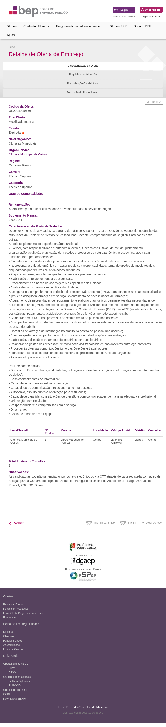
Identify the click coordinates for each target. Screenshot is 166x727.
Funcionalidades (12, 640)
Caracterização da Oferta (83, 65)
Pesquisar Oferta (13, 604)
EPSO (12, 672)
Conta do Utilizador (36, 26)
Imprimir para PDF (104, 522)
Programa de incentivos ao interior (79, 26)
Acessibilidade (11, 645)
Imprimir (132, 522)
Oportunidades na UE (15, 663)
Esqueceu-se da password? (124, 16)
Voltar (16, 523)
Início (12, 47)
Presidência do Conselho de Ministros (82, 707)
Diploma (8, 631)
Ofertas (12, 26)
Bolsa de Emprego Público (21, 624)
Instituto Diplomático (20, 681)
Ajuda (11, 35)
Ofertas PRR (118, 26)
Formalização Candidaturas (83, 83)
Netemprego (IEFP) (14, 698)
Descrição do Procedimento (83, 92)
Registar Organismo (151, 16)
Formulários (10, 617)
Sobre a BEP (142, 26)
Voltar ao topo (152, 522)
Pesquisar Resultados (15, 608)
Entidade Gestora (13, 649)
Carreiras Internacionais (17, 676)
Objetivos (8, 636)
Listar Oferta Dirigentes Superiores (23, 613)
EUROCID (15, 685)
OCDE (7, 694)
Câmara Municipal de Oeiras (28, 154)
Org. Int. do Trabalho (15, 689)
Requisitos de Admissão (83, 74)
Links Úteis (10, 655)
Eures (12, 668)
